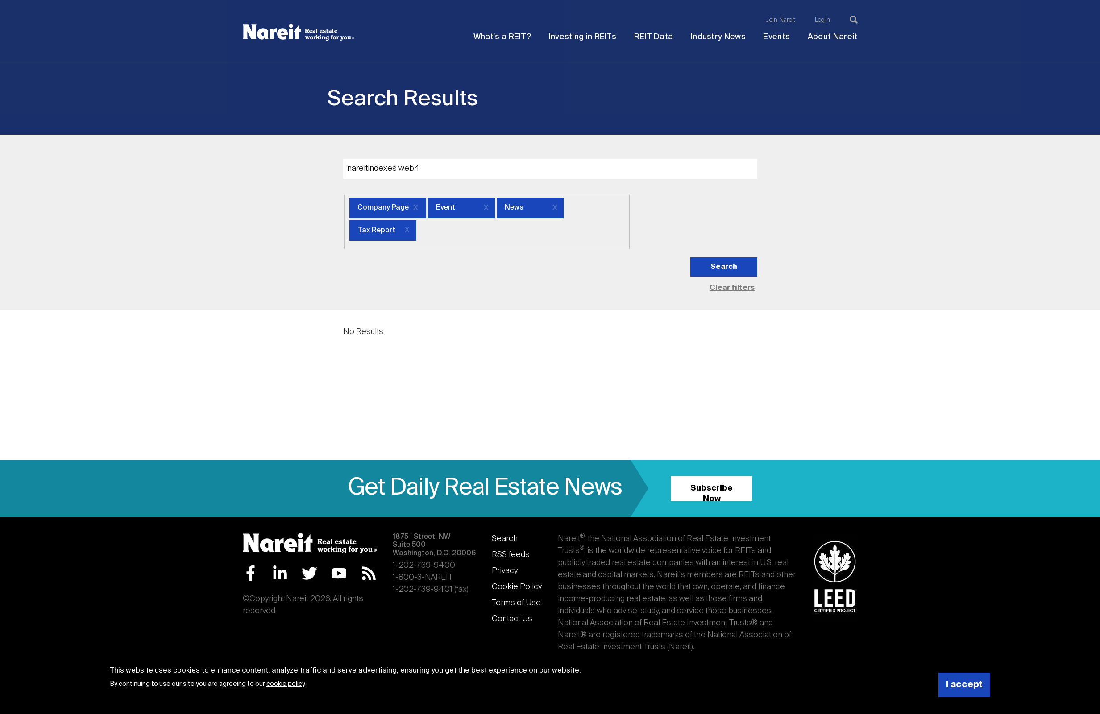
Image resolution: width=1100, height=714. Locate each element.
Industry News (718, 37)
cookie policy (285, 684)
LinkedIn (280, 573)
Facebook (250, 573)
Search (505, 539)
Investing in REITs (582, 37)
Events (776, 37)
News (514, 207)
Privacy (505, 571)
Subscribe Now (711, 492)
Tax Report (376, 230)
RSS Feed (369, 573)
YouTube (339, 573)
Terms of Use (516, 603)
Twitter (309, 573)
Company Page (383, 207)
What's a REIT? (502, 37)
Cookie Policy (517, 587)
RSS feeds (511, 555)
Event (445, 207)
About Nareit (833, 37)
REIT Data (653, 37)
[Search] (854, 20)
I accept (964, 684)
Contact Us (512, 619)
